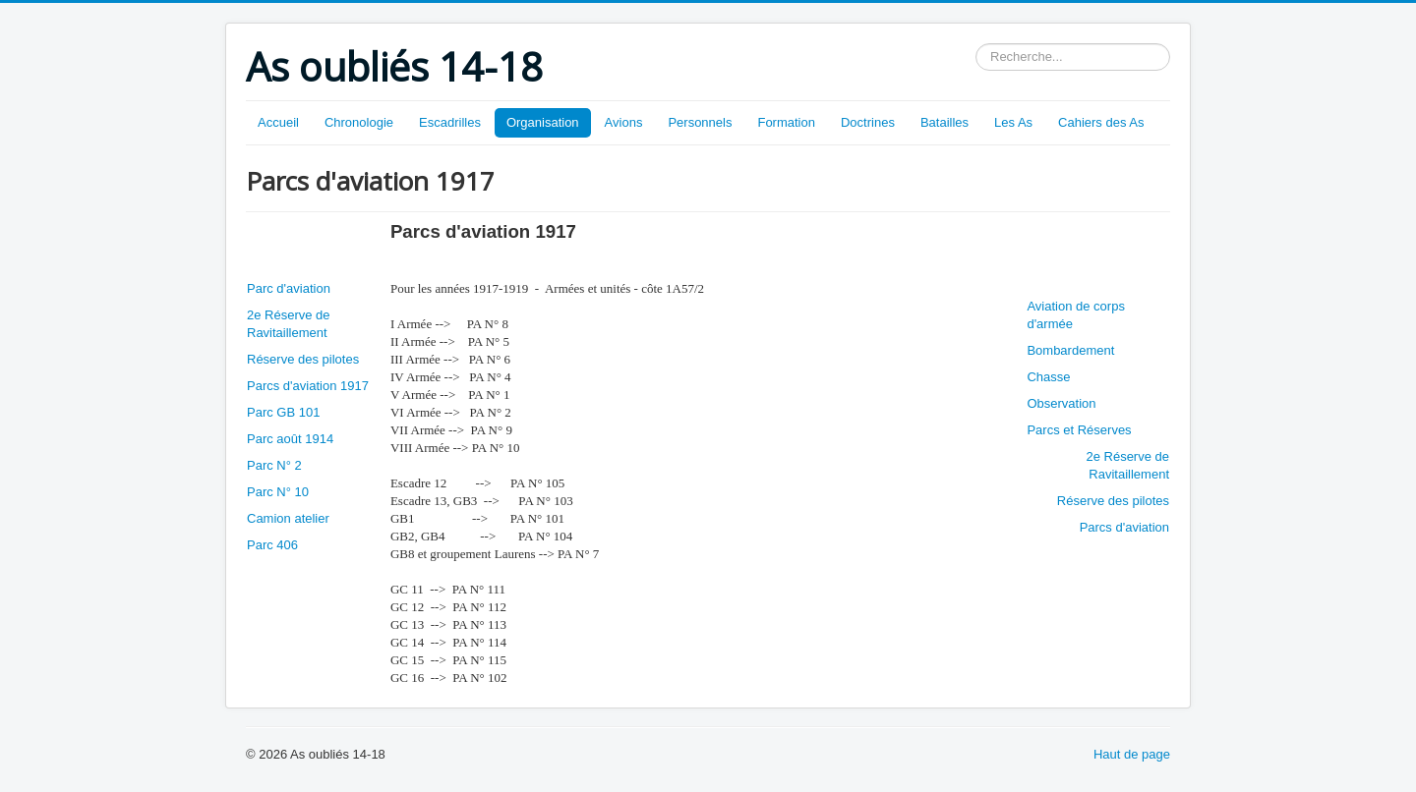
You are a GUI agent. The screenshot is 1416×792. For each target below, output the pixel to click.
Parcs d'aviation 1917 (308, 385)
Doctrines (868, 122)
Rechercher (975, 43)
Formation (786, 122)
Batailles (944, 122)
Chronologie (358, 122)
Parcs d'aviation (1124, 527)
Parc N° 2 (274, 465)
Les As (1013, 122)
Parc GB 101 (283, 412)
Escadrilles (450, 122)
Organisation (542, 122)
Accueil (278, 122)
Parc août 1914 (290, 438)
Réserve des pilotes (303, 359)
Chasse (1048, 376)
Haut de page (1131, 754)
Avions (624, 122)
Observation (1061, 403)
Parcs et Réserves (1079, 430)
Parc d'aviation (288, 288)
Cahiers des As (1101, 122)
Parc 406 (272, 544)
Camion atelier (288, 518)
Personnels (700, 122)
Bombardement (1070, 350)
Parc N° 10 (278, 491)
